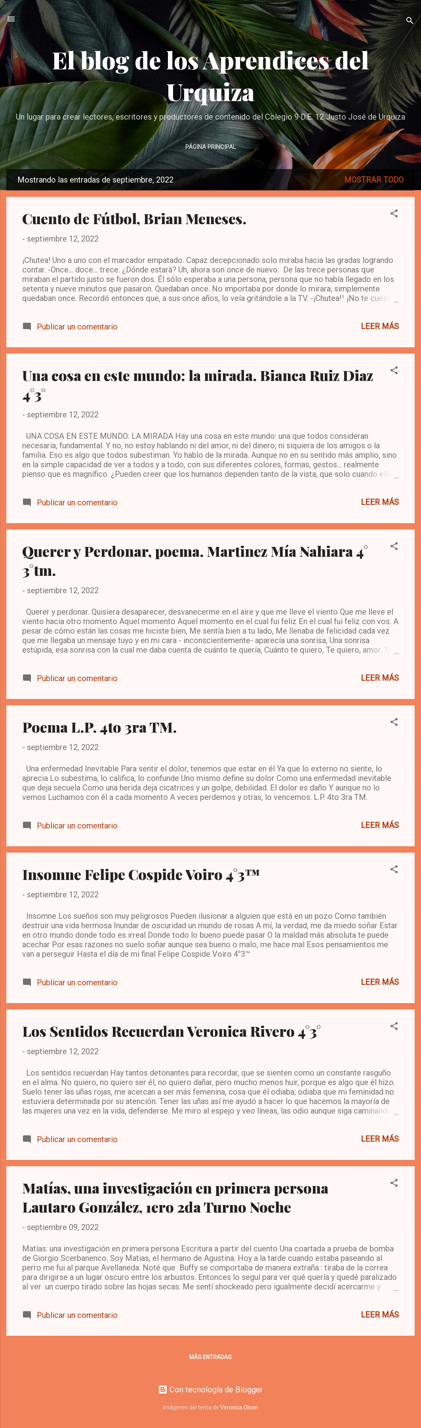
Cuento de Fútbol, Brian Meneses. (134, 218)
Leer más (380, 326)
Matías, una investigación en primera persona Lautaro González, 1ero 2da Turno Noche (175, 1197)
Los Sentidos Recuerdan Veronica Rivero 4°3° (171, 1030)
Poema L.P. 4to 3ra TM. (99, 726)
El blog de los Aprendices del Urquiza (210, 75)
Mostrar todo (374, 180)
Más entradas (210, 1357)
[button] (394, 214)
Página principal (210, 146)
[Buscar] (410, 22)
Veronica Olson (239, 1407)
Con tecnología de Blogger (210, 1389)
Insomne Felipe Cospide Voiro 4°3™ (141, 873)
